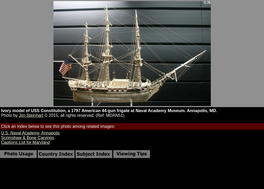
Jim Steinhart (31, 115)
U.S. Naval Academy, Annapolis (30, 133)
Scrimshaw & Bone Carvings (27, 137)
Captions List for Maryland (25, 142)
